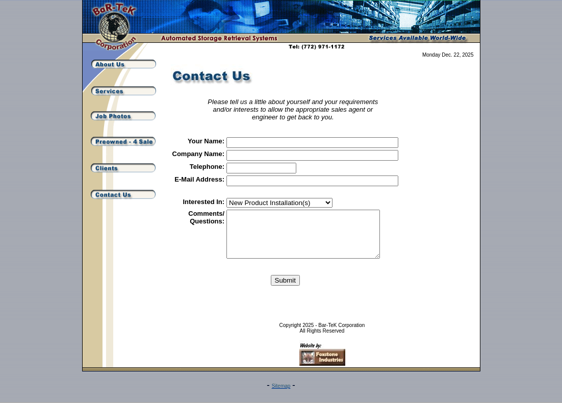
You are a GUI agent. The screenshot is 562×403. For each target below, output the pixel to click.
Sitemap (281, 395)
